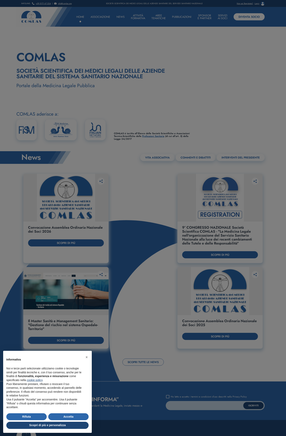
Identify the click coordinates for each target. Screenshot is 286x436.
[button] (86, 357)
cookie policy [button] (35, 380)
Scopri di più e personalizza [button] (47, 425)
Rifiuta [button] (26, 416)
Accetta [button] (68, 416)
